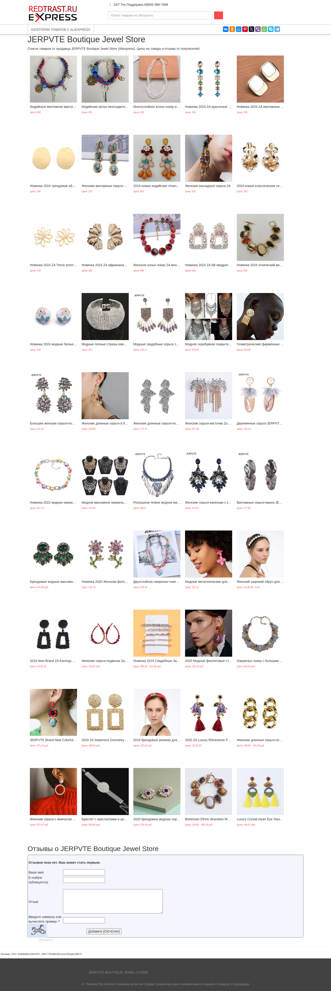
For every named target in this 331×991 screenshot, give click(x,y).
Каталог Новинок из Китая (123, 984)
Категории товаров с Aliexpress (60, 29)
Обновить (45, 940)
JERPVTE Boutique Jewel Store (118, 972)
